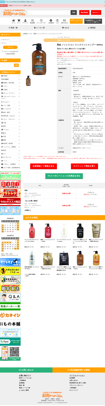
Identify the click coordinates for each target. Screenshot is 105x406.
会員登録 (84, 12)
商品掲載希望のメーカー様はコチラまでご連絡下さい (93, 21)
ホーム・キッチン (9, 94)
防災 (4, 151)
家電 (4, 127)
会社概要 (72, 378)
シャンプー (41, 33)
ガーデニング (6, 158)
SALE (65, 28)
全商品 (25, 33)
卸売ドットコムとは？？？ (76, 21)
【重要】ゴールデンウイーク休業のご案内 (19, 5)
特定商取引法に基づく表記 (77, 383)
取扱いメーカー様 (24, 388)
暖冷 (4, 134)
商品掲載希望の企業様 (79, 371)
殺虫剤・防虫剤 (8, 144)
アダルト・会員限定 (9, 165)
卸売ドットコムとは (25, 378)
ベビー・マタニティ (8, 120)
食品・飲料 (6, 113)
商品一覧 (13, 28)
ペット (5, 161)
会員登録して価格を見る (43, 166)
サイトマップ (73, 391)
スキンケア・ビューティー (8, 98)
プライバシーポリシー (76, 386)
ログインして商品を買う (84, 166)
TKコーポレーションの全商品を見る (64, 176)
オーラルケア (7, 109)
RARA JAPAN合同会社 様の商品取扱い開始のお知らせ (20, 1)
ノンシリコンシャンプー (54, 33)
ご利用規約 (72, 388)
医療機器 (6, 80)
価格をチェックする (64, 40)
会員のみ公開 (66, 193)
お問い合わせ (26, 371)
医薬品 (5, 76)
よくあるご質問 (24, 391)
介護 (4, 123)
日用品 (5, 90)
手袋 (4, 137)
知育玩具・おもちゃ (8, 116)
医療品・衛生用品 (8, 83)
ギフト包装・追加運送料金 (11, 168)
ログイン (96, 12)
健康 (4, 141)
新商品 (91, 28)
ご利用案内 (22, 381)
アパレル (6, 130)
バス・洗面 (32, 33)
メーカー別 (39, 28)
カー (4, 154)
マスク (5, 87)
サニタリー (6, 102)
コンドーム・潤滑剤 (9, 147)
